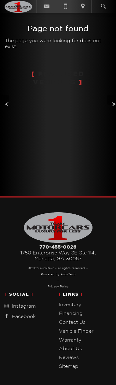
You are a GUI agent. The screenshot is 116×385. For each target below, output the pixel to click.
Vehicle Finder (76, 331)
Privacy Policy (58, 286)
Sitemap (68, 366)
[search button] (103, 4)
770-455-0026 (58, 247)
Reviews (69, 357)
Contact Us (72, 322)
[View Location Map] (83, 6)
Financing (71, 313)
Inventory (70, 304)
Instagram (19, 306)
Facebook (19, 316)
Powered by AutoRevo (58, 274)
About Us (70, 348)
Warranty (70, 339)
